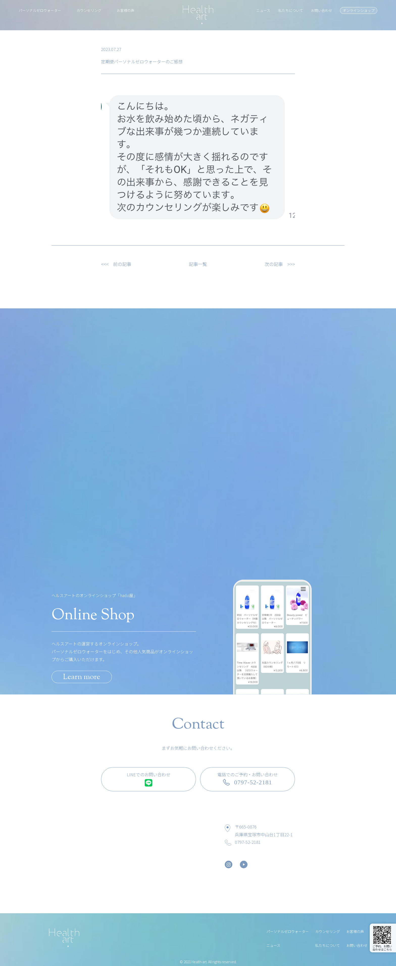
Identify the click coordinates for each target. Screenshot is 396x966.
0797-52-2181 (248, 842)
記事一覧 (198, 264)
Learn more (81, 677)
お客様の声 (125, 10)
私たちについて (290, 10)
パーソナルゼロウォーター (40, 10)
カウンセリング (89, 10)
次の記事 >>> (280, 264)
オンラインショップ (359, 10)
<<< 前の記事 (116, 264)
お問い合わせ (321, 10)
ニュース (263, 10)
